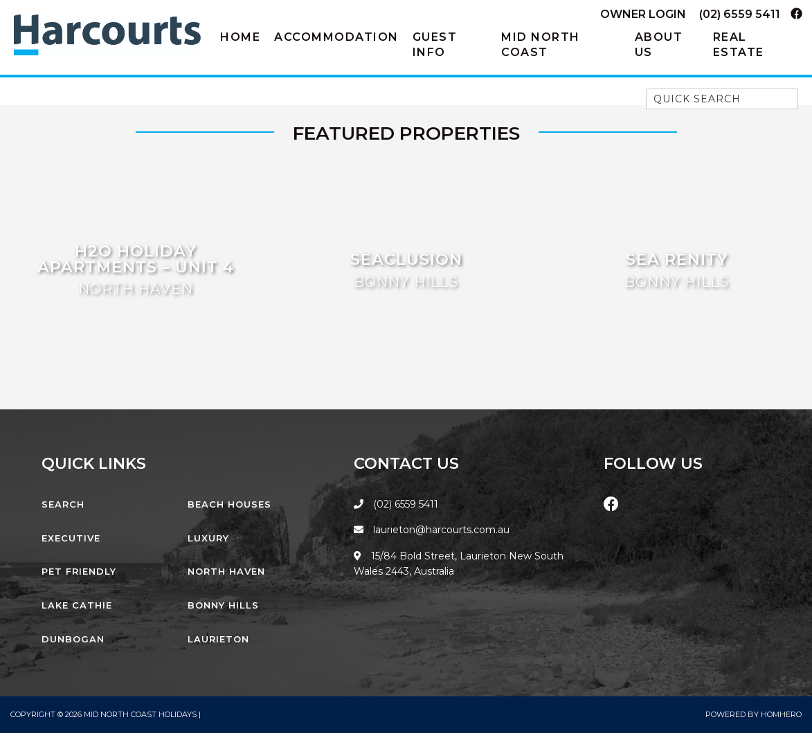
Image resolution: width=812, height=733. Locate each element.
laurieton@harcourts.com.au (431, 529)
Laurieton (218, 638)
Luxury (208, 538)
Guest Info (435, 44)
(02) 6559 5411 (739, 14)
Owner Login (643, 14)
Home (240, 37)
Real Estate (738, 44)
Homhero (781, 714)
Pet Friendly (79, 571)
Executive (71, 538)
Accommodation (336, 37)
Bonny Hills (223, 605)
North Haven (226, 571)
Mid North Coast (540, 44)
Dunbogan (73, 638)
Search (63, 504)
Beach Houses (229, 504)
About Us (659, 44)
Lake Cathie (77, 605)
